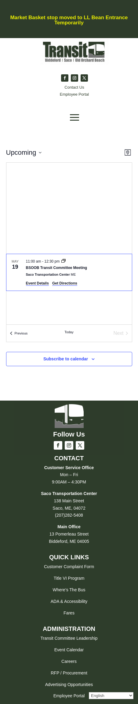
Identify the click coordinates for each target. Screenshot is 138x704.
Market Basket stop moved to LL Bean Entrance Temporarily (69, 20)
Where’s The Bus (69, 589)
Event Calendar (69, 649)
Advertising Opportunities (69, 684)
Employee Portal (69, 695)
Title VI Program (69, 578)
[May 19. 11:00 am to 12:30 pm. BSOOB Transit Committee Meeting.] (69, 272)
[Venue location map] (69, 208)
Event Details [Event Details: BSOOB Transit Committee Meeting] (37, 283)
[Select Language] (111, 695)
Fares (69, 612)
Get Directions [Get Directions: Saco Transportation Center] (64, 283)
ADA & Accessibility (69, 601)
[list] (69, 289)
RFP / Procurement (69, 672)
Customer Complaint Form (69, 566)
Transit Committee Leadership (68, 638)
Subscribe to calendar (65, 358)
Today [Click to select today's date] (68, 332)
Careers (69, 661)
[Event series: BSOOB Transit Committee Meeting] (63, 261)
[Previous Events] (19, 333)
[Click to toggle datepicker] (24, 152)
